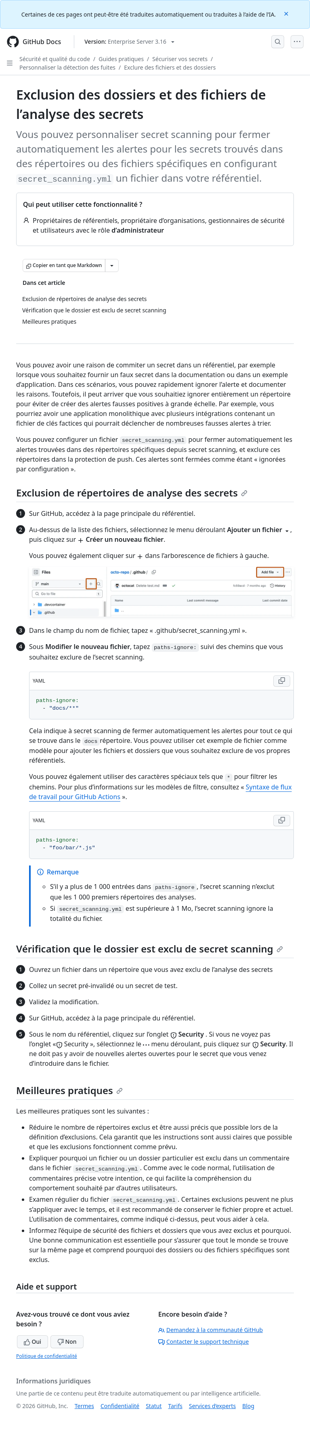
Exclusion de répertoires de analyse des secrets (131, 492)
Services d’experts (212, 1406)
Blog (248, 1406)
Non (67, 1341)
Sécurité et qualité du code (54, 59)
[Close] (287, 13)
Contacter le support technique (203, 1341)
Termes (84, 1406)
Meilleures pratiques (69, 1090)
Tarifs (175, 1406)
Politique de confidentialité (46, 1356)
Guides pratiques (121, 59)
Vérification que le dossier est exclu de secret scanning (149, 948)
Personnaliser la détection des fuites (67, 67)
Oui (32, 1341)
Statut (153, 1406)
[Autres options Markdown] (112, 265)
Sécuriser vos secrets (179, 59)
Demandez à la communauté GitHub (210, 1330)
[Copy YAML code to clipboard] (281, 681)
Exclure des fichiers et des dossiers (170, 67)
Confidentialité (120, 1406)
